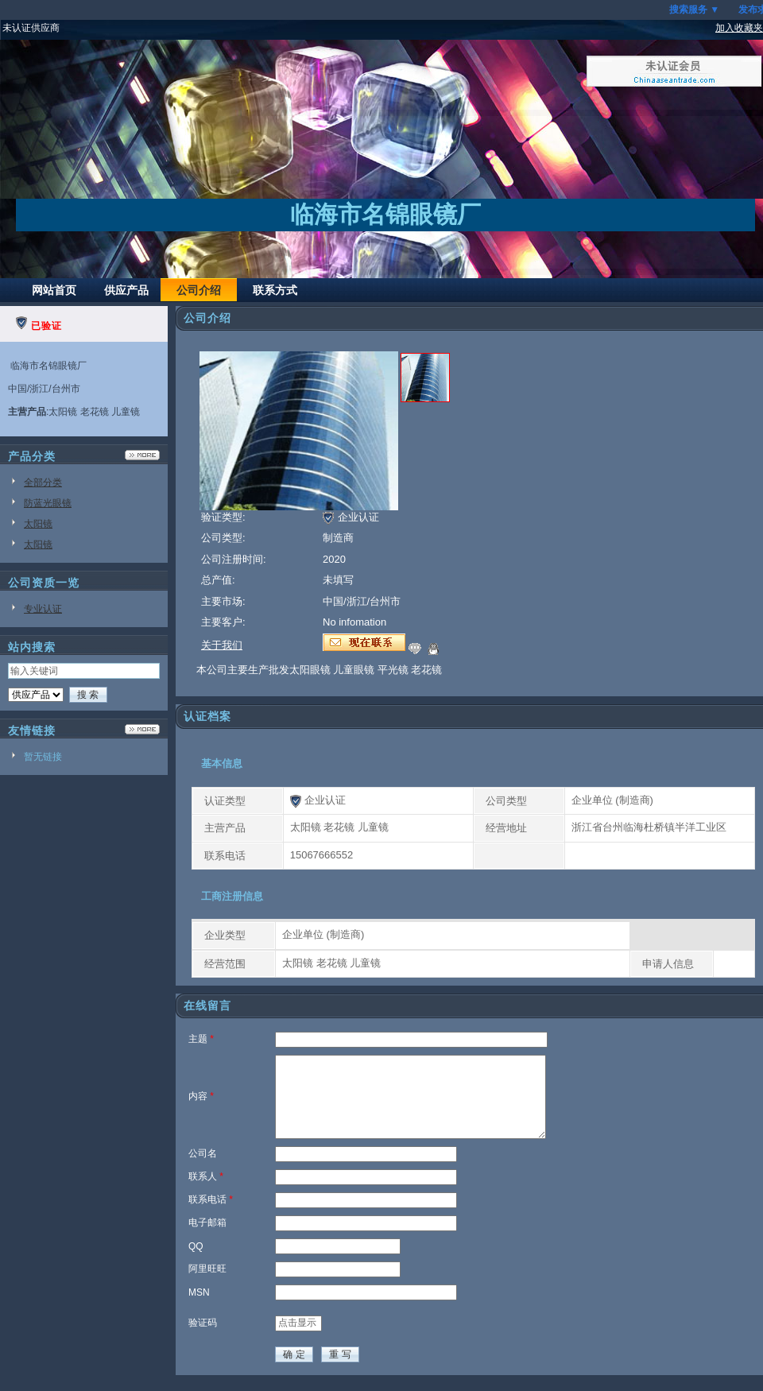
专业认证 (43, 608)
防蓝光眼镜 (48, 503)
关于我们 (221, 645)
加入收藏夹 (739, 27)
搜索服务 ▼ (694, 9)
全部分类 (43, 482)
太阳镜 (38, 523)
